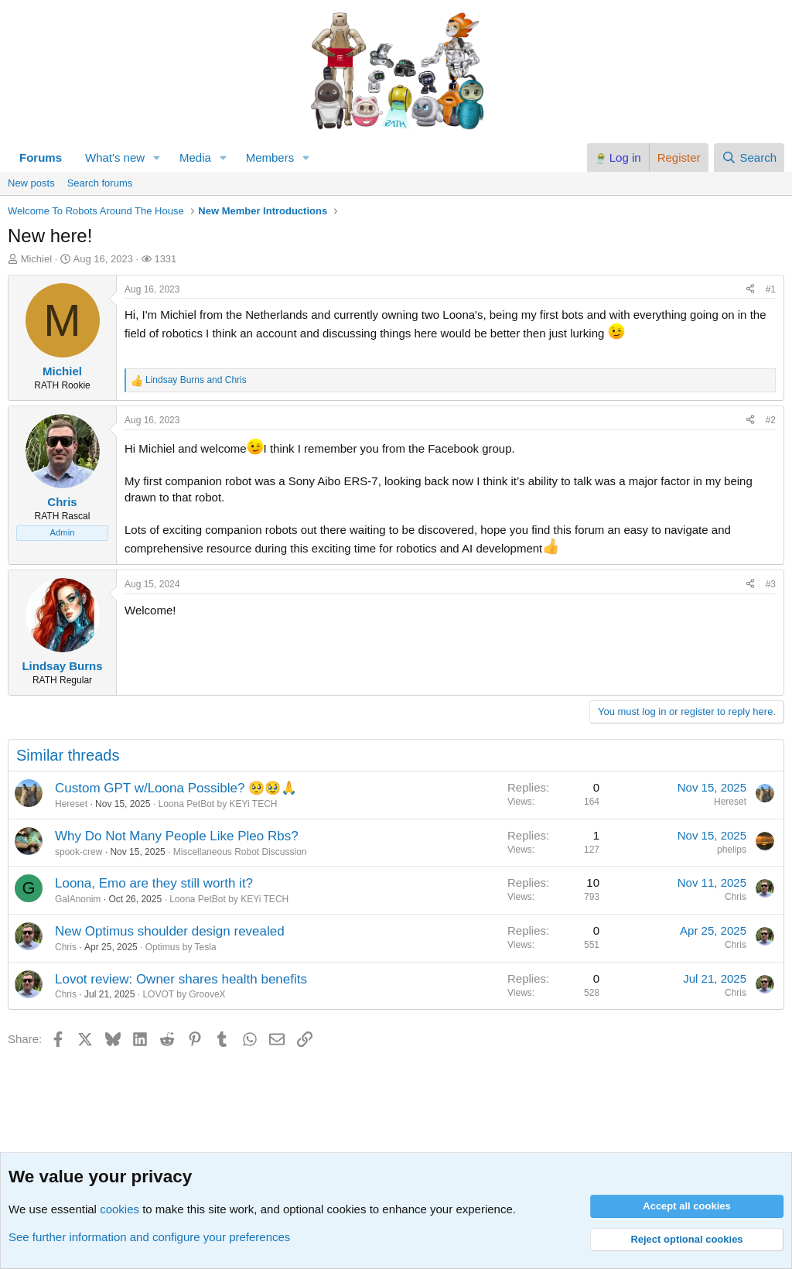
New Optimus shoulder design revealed (170, 931)
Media (195, 157)
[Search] (749, 157)
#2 (771, 420)
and (196, 380)
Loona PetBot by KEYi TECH (217, 804)
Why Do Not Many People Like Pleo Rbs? (177, 836)
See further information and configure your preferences (149, 1236)
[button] (157, 157)
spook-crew (78, 852)
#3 (771, 584)
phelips (731, 849)
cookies (119, 1209)
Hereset (71, 804)
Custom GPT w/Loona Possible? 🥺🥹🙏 (176, 788)
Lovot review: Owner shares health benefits (181, 979)
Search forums (100, 183)
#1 (771, 289)
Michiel (36, 259)
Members (270, 157)
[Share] (750, 290)
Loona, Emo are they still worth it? (154, 883)
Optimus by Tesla (181, 947)
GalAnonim (78, 899)
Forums (40, 157)
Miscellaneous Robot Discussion (240, 852)
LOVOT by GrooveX (183, 994)
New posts (31, 183)
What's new (115, 157)
